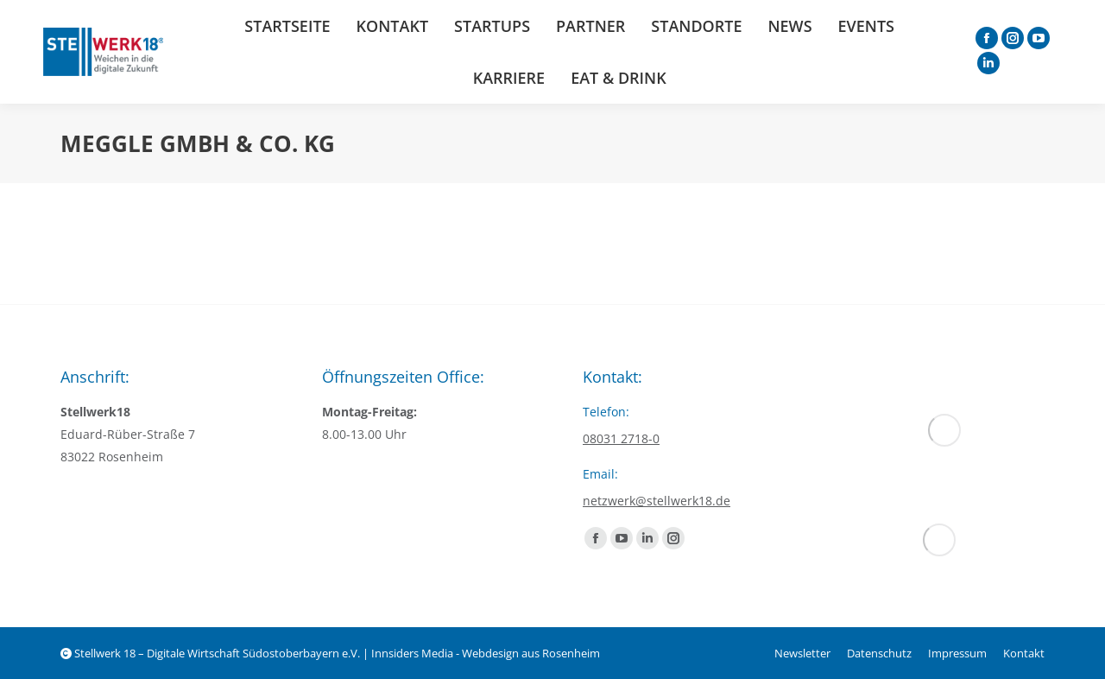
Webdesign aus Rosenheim (531, 653)
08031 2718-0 (621, 438)
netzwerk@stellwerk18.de (656, 500)
